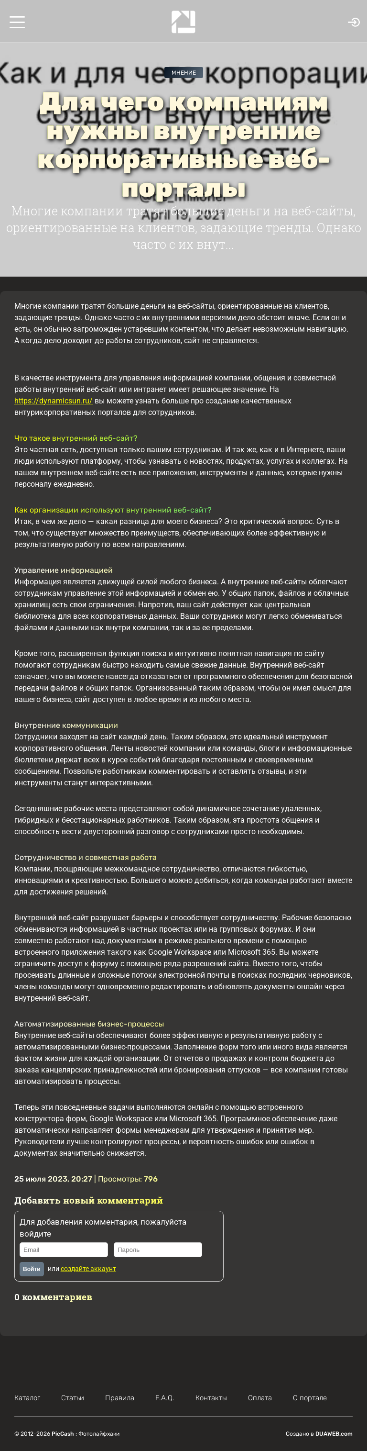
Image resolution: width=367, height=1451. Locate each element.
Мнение (184, 72)
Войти (32, 1269)
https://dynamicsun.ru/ (53, 400)
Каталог (27, 1398)
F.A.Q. (164, 1398)
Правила (119, 1398)
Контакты (211, 1398)
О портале (310, 1398)
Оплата (260, 1398)
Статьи (72, 1398)
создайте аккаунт (88, 1268)
